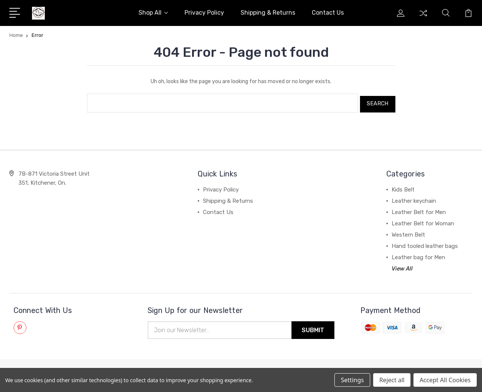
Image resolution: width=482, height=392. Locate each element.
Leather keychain (414, 198)
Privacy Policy (204, 12)
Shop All (153, 12)
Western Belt (408, 232)
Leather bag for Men (418, 255)
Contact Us (328, 12)
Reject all (391, 380)
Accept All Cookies (445, 380)
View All (402, 266)
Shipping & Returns (268, 12)
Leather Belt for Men (419, 210)
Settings (352, 380)
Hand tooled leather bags (425, 243)
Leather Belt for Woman (423, 221)
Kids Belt (403, 187)
